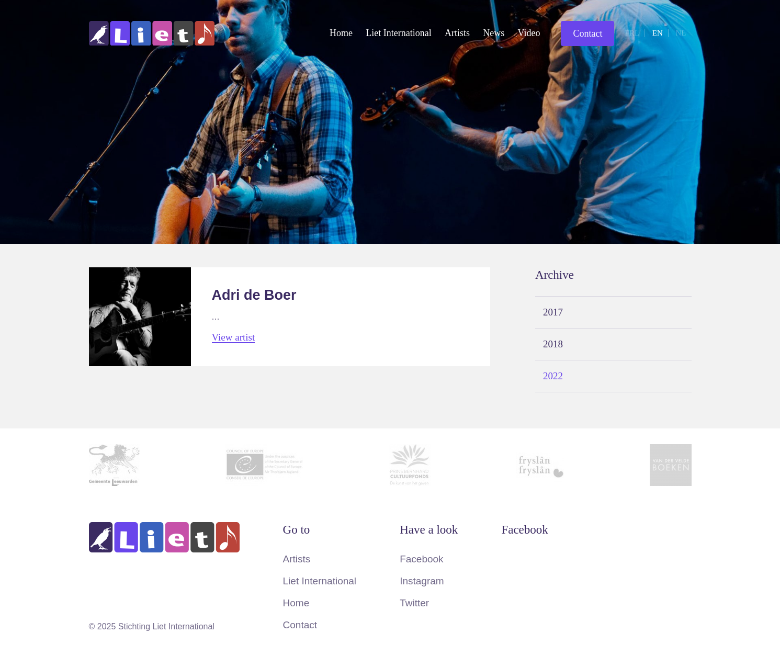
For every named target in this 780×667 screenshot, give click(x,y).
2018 (553, 343)
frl (632, 33)
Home (341, 33)
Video (529, 33)
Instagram (422, 580)
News (493, 33)
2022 (553, 375)
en (657, 33)
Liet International (398, 33)
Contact (587, 33)
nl (681, 33)
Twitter (414, 602)
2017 (553, 312)
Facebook (421, 558)
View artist (233, 337)
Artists (457, 33)
